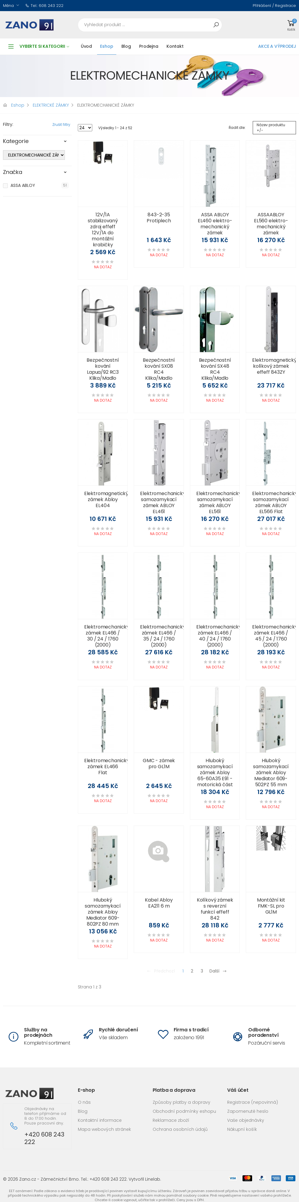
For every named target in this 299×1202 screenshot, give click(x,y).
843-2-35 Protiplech (159, 217)
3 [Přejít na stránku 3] (202, 971)
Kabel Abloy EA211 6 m (158, 902)
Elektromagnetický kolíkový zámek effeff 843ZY (274, 366)
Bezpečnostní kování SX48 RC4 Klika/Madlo (215, 369)
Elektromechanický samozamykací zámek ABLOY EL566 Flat (274, 502)
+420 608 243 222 (44, 1138)
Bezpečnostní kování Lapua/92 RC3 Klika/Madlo (103, 369)
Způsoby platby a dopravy (181, 1102)
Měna (8, 5)
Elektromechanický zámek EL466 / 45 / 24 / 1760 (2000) (274, 635)
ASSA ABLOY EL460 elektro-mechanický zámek (215, 223)
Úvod (86, 46)
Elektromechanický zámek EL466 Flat (106, 766)
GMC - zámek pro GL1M (159, 763)
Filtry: (8, 124)
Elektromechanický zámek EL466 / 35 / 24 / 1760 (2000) (162, 635)
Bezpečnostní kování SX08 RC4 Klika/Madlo (159, 369)
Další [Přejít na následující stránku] (218, 971)
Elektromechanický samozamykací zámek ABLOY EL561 (218, 502)
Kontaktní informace (100, 1120)
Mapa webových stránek (104, 1129)
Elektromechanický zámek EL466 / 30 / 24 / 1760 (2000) (106, 635)
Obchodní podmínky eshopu (184, 1111)
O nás (84, 1102)
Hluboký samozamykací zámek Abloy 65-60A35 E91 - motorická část (215, 772)
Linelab (152, 1179)
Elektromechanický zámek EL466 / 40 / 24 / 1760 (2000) (218, 635)
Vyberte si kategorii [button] (44, 46)
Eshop (106, 46)
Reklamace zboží (171, 1120)
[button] (291, 24)
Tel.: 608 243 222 (44, 5)
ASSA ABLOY (23, 185)
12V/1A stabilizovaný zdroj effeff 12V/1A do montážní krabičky (103, 229)
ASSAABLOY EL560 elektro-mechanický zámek (271, 223)
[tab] (37, 143)
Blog (126, 46)
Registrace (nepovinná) (252, 1102)
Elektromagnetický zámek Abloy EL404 (106, 499)
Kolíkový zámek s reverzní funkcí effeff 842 (215, 908)
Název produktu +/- (271, 127)
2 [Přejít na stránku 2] (192, 971)
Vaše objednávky (245, 1120)
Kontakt (175, 46)
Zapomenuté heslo (247, 1111)
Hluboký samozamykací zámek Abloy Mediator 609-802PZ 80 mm (103, 911)
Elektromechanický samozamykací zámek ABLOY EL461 (162, 502)
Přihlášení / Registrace (274, 5)
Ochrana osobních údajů (180, 1129)
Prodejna (148, 46)
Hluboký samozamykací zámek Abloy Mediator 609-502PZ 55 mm (271, 772)
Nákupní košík (242, 1129)
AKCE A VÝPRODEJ (277, 46)
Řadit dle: (237, 127)
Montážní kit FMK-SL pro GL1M (271, 905)
